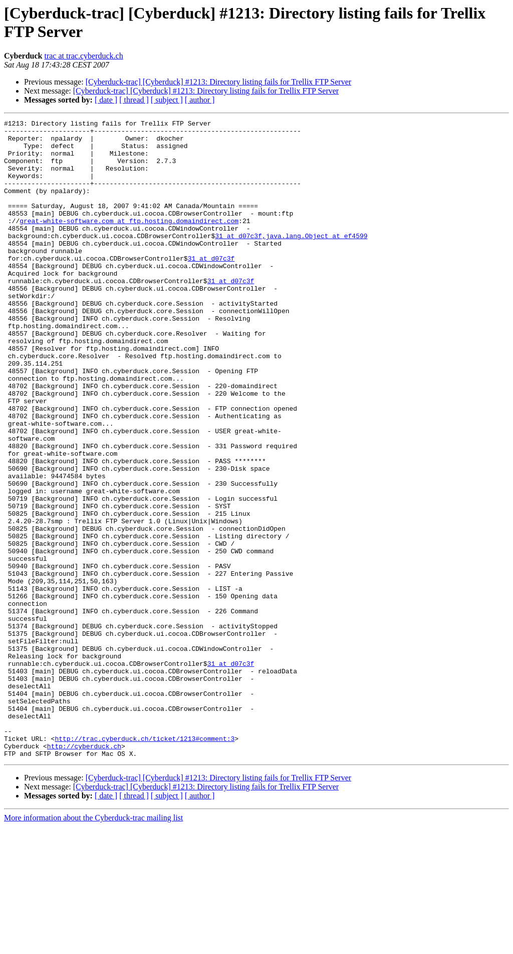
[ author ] (200, 100)
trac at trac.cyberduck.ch (83, 56)
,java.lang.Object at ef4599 (315, 259)
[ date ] (106, 100)
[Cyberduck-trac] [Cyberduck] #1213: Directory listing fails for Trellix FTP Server (218, 82)
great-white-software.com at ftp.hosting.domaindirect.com (129, 241)
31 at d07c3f (238, 259)
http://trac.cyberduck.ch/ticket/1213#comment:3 (144, 862)
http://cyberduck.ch (84, 871)
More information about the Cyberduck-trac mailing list (93, 945)
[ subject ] (167, 100)
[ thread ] (134, 100)
